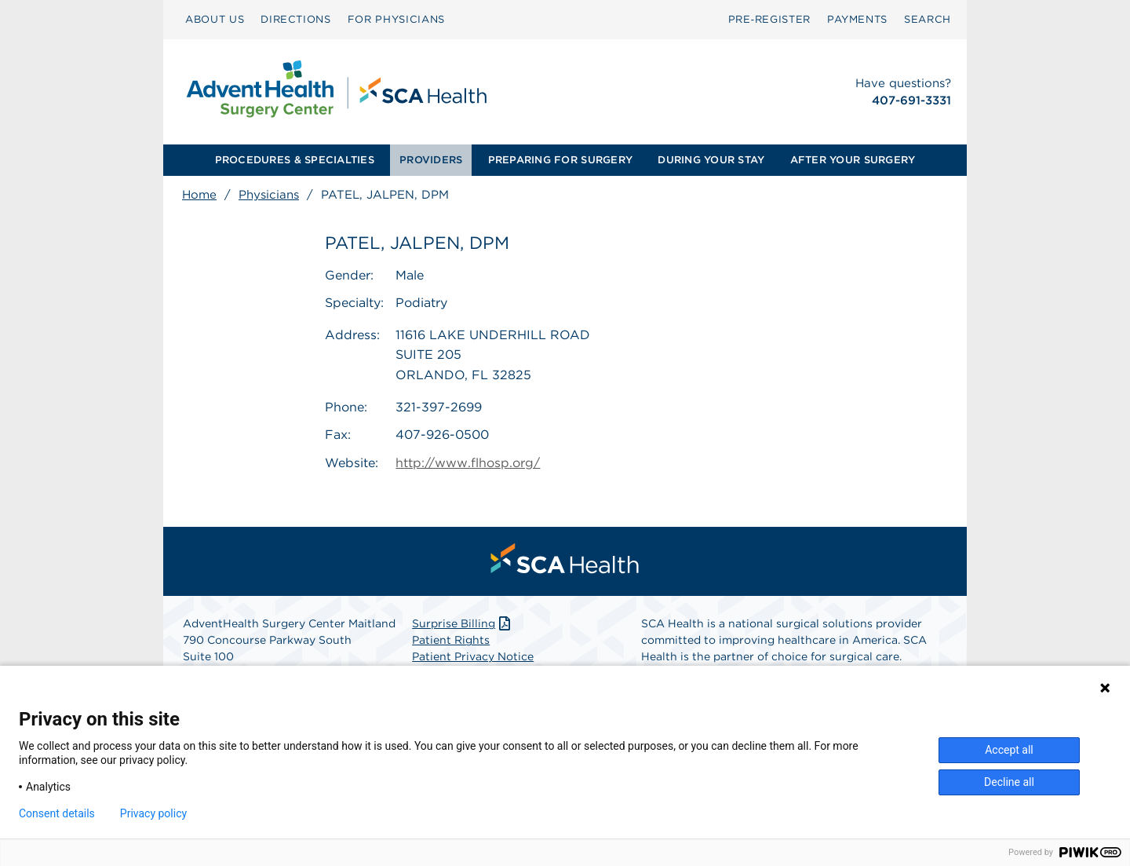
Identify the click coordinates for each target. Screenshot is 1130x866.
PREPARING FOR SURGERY (560, 160)
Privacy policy (153, 813)
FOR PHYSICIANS (396, 19)
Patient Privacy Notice (473, 656)
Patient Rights (451, 640)
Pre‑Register (769, 19)
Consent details (57, 813)
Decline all (1009, 782)
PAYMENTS (857, 19)
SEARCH (927, 19)
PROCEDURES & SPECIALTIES (294, 160)
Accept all (1009, 750)
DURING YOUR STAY (711, 160)
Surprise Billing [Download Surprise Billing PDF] (462, 623)
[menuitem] (214, 19)
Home (199, 195)
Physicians (269, 195)
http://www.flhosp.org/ (468, 462)
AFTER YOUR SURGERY (853, 160)
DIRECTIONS (296, 19)
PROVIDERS (430, 160)
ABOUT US (214, 19)
